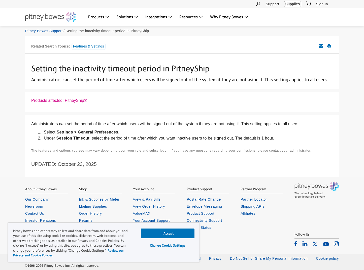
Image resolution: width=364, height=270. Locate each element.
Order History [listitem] (90, 213)
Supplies (292, 4)
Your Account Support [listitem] (151, 220)
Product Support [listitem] (200, 213)
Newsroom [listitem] (34, 206)
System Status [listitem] (199, 228)
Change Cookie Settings (168, 245)
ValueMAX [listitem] (142, 213)
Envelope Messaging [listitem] (204, 206)
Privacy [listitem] (215, 258)
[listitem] (295, 243)
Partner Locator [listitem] (254, 199)
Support (272, 4)
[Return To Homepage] (50, 17)
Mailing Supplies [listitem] (93, 206)
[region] (104, 242)
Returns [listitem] (85, 220)
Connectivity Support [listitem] (204, 220)
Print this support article (329, 46)
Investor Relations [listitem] (40, 220)
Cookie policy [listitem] (327, 258)
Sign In (322, 4)
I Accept (167, 233)
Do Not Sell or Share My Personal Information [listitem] (269, 258)
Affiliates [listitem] (248, 213)
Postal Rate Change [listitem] (204, 199)
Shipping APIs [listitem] (252, 206)
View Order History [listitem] (149, 206)
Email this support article (321, 46)
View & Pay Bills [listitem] (147, 199)
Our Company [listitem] (37, 199)
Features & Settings (88, 46)
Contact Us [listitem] (34, 213)
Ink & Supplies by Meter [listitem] (99, 199)
